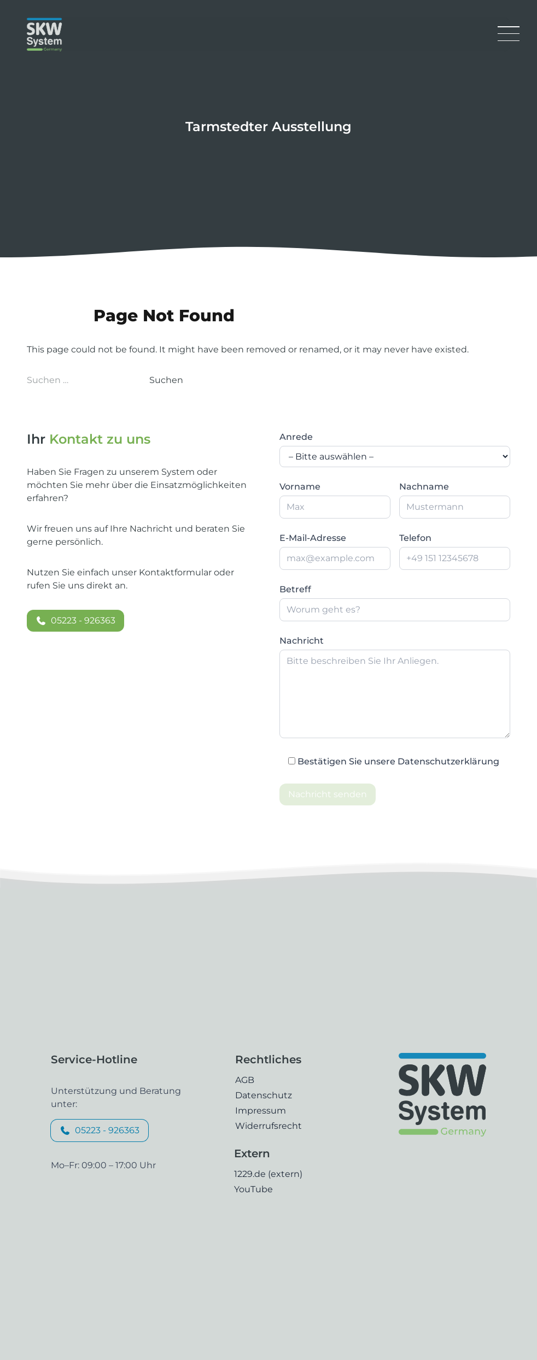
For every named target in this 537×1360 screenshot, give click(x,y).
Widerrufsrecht (268, 1126)
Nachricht (301, 640)
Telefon (415, 538)
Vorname (299, 486)
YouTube (253, 1189)
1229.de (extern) (268, 1174)
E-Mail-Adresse (312, 538)
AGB (244, 1080)
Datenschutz (263, 1095)
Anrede (296, 437)
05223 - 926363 (75, 620)
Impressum (260, 1110)
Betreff (295, 589)
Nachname (424, 486)
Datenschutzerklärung (448, 761)
